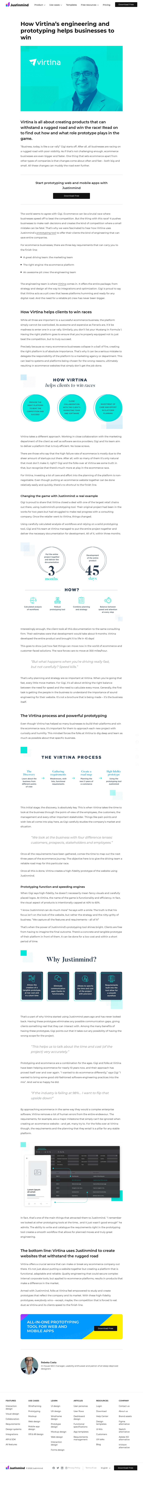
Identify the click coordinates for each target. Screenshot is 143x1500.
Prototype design (56, 1425)
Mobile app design (34, 1427)
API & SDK (11, 1439)
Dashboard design (79, 1417)
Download (101, 1411)
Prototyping (34, 1411)
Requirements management (81, 1438)
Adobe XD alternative (124, 1438)
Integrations (12, 1434)
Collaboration (12, 1419)
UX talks (100, 1439)
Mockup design (58, 1432)
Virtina (62, 283)
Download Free (125, 4)
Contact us (124, 1406)
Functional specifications (80, 1425)
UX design (56, 1411)
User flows (79, 1411)
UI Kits (99, 1429)
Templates (71, 5)
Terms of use (91, 1468)
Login (99, 1406)
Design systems (13, 1429)
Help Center (102, 1416)
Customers (101, 1434)
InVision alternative (124, 1446)
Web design (34, 1421)
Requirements (13, 1424)
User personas (81, 1406)
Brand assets (125, 1416)
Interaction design (11, 1407)
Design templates (101, 1422)
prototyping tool (46, 232)
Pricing (106, 5)
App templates (81, 1432)
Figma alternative (124, 1422)
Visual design (12, 1414)
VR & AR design (36, 1434)
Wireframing (34, 1406)
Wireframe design (56, 1417)
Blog (98, 1444)
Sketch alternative (124, 1430)
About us (123, 1411)
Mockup (32, 1416)
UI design (55, 1406)
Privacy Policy (74, 1468)
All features (11, 1444)
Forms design (57, 1450)
